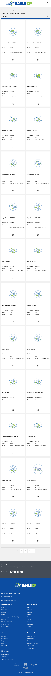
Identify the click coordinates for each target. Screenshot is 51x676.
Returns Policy (30, 638)
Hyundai (29, 614)
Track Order (4, 656)
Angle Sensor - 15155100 (8, 218)
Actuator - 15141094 (7, 130)
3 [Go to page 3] (25, 551)
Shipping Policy (31, 636)
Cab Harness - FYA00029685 (35, 393)
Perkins (29, 629)
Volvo (28, 607)
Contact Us (4, 646)
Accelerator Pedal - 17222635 (9, 87)
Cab (2, 607)
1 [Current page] (17, 551)
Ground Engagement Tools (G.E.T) (10, 617)
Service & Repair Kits (6, 622)
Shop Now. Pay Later (32, 643)
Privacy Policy (30, 648)
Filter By (25, 17)
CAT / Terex (30, 624)
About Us (3, 636)
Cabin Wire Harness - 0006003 (10, 436)
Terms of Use (30, 646)
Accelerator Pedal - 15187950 (9, 43)
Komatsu (29, 612)
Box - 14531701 (5, 393)
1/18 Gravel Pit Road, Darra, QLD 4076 (13, 593)
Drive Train (4, 610)
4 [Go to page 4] (29, 551)
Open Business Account (7, 659)
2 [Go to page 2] (21, 551)
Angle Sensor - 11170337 (33, 174)
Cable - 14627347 (31, 436)
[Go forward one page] (33, 551)
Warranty (29, 641)
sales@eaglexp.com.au (10, 600)
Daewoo (29, 626)
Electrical (3, 612)
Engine (3, 614)
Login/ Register (5, 654)
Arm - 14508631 (6, 261)
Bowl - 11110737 (6, 349)
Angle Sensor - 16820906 (34, 218)
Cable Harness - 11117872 (33, 524)
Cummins (29, 622)
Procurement (4, 638)
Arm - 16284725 (31, 261)
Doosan (29, 617)
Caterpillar (29, 610)
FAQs (2, 643)
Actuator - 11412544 (32, 87)
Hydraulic (3, 619)
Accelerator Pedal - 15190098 (34, 43)
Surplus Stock (5, 626)
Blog (2, 641)
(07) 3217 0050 (8, 597)
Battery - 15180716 (31, 305)
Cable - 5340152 (31, 480)
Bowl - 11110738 (31, 349)
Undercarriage (5, 624)
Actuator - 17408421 (32, 130)
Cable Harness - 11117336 (8, 524)
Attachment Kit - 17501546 (9, 305)
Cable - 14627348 (6, 480)
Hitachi (29, 619)
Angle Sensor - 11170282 (8, 174)
